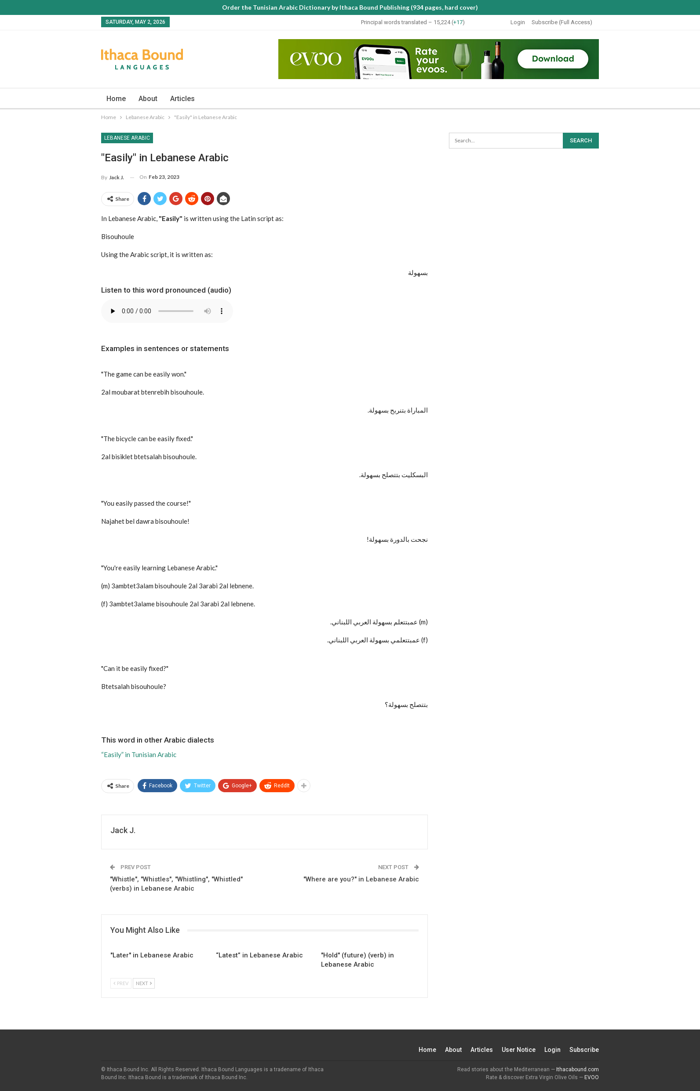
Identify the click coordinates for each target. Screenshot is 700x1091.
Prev (120, 983)
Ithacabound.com (577, 1069)
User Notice (519, 1049)
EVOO (591, 1077)
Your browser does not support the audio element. (167, 311)
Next (144, 983)
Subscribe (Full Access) (562, 22)
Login (517, 22)
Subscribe (584, 1049)
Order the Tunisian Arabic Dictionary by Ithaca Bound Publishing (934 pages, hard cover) (350, 7)
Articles (182, 98)
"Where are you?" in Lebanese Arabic (361, 879)
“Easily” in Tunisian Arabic (138, 754)
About (148, 98)
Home (116, 98)
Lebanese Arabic (127, 138)
